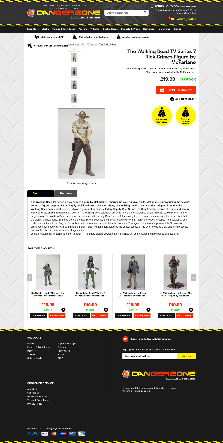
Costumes (148, 29)
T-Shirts (95, 29)
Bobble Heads (110, 29)
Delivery (66, 193)
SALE (29, 36)
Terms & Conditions (38, 400)
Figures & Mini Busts (63, 29)
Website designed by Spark (136, 390)
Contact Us (33, 392)
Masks (45, 29)
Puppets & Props (130, 29)
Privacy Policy (34, 403)
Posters (83, 29)
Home (44, 5)
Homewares (164, 29)
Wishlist (64, 8)
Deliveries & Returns (70, 5)
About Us (54, 5)
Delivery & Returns (37, 396)
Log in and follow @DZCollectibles (151, 339)
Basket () (186, 19)
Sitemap (172, 388)
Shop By (31, 29)
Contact (74, 8)
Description (41, 193)
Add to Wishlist (185, 99)
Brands (177, 29)
